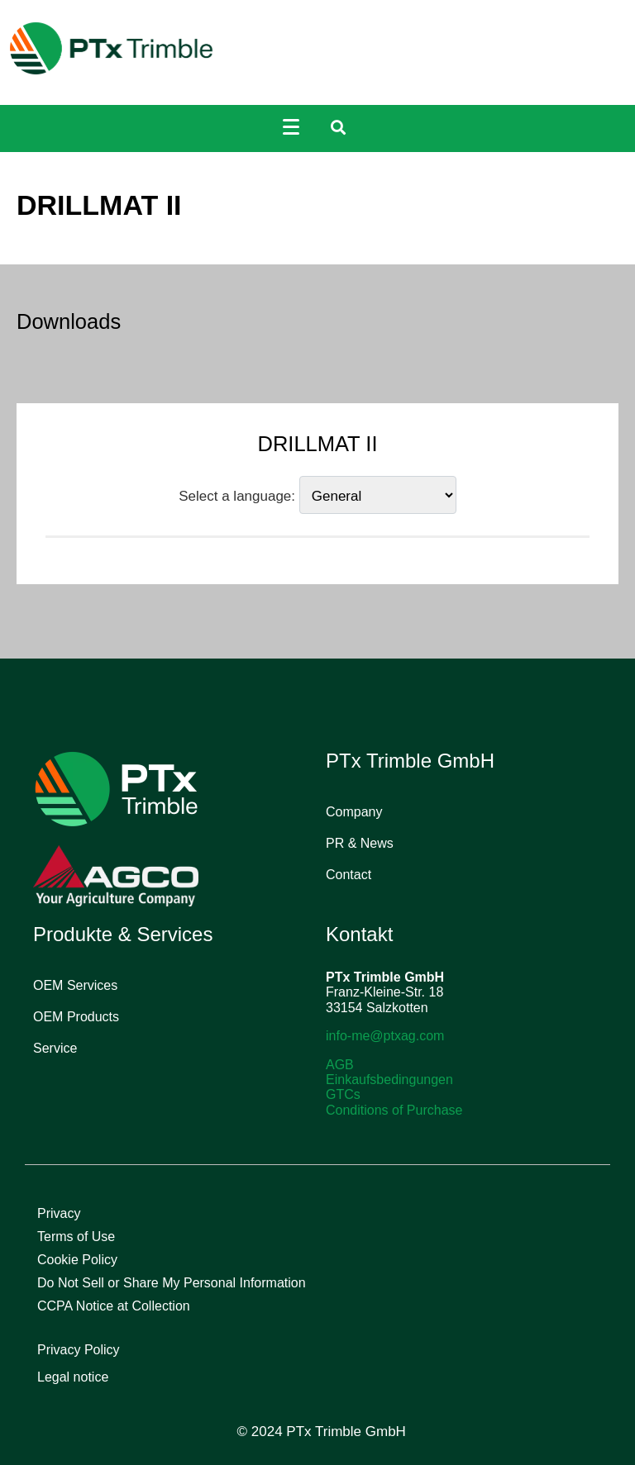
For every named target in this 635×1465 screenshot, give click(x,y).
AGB (340, 1065)
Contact (348, 875)
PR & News (360, 843)
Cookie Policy (77, 1260)
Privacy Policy (78, 1350)
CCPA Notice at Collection (113, 1306)
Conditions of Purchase (394, 1110)
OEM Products (76, 1017)
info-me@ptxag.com (385, 1036)
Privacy (58, 1213)
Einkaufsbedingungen (389, 1080)
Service (55, 1048)
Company (354, 812)
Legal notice (72, 1377)
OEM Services (75, 985)
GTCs (343, 1094)
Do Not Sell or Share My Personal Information (171, 1283)
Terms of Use (76, 1237)
